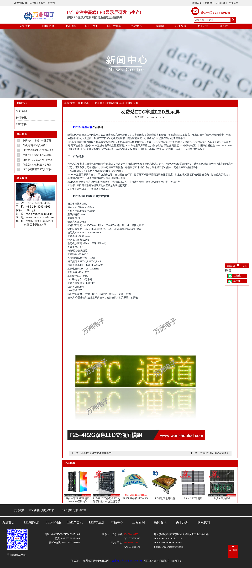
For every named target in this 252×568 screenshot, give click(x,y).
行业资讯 (21, 117)
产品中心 (136, 26)
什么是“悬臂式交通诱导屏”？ (96, 453)
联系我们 (224, 26)
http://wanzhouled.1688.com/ (168, 542)
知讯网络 (176, 560)
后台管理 (233, 3)
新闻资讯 (180, 26)
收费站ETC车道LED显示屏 (122, 103)
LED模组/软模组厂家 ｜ (78, 510)
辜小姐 (237, 281)
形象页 (208, 3)
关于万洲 (202, 26)
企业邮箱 (220, 3)
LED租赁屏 (47, 26)
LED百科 (21, 124)
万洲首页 (25, 26)
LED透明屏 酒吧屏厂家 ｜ (45, 510)
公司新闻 (21, 111)
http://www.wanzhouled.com (168, 538)
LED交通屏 (114, 26)
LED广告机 (91, 26)
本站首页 (197, 3)
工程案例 (158, 26)
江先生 (237, 275)
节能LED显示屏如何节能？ (214, 453)
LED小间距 (69, 26)
